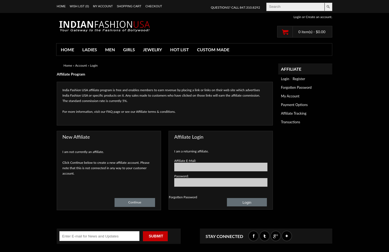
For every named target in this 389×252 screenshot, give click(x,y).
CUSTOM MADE (213, 49)
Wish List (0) (79, 6)
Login (297, 17)
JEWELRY (152, 49)
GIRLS (129, 49)
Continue (134, 202)
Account (81, 65)
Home (61, 6)
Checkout (153, 6)
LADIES (89, 49)
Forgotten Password (296, 87)
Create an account (318, 17)
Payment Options (294, 105)
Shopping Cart (129, 6)
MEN (110, 49)
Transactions (290, 122)
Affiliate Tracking (293, 113)
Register (299, 79)
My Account (103, 6)
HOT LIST (179, 49)
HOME (67, 49)
